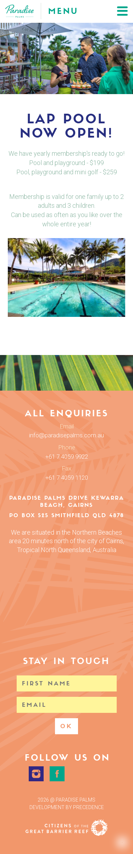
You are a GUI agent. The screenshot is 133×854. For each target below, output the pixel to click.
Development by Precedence (66, 807)
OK (66, 726)
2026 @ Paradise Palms (66, 800)
